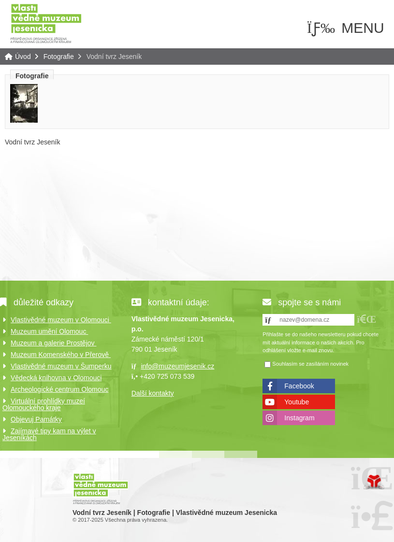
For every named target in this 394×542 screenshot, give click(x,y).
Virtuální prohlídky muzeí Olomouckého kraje (43, 404)
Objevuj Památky (36, 419)
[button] (366, 319)
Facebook (299, 386)
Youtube (296, 402)
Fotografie (59, 56)
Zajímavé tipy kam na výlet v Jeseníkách (49, 434)
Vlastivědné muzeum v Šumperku (61, 366)
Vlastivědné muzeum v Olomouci (61, 320)
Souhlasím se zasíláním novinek (310, 364)
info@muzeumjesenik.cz (177, 366)
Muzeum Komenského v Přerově (61, 354)
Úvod (46, 22)
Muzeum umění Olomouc (49, 331)
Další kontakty (152, 393)
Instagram (299, 418)
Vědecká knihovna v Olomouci (56, 378)
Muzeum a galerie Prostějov (53, 343)
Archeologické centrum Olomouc (59, 389)
